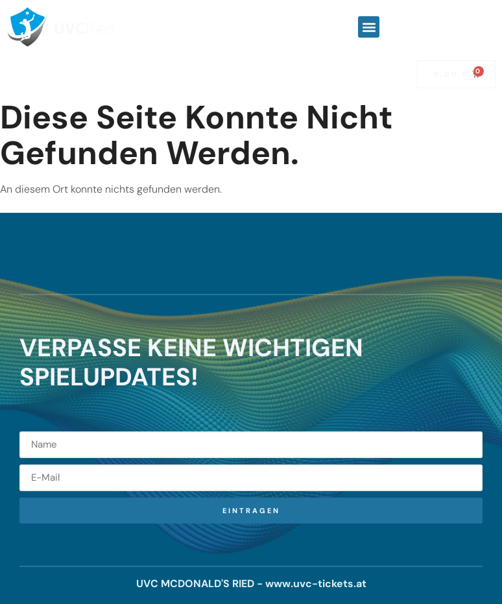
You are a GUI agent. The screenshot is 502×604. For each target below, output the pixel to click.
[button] (368, 27)
